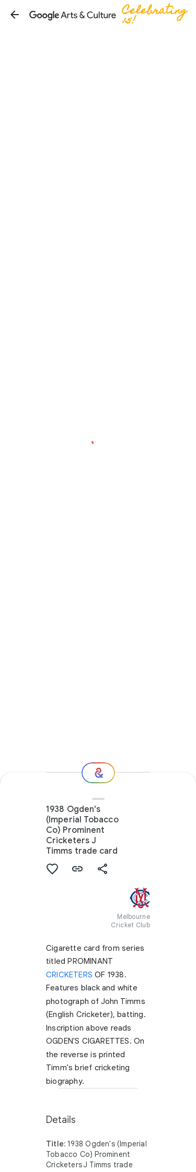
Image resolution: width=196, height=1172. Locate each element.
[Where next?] (98, 772)
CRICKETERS (69, 974)
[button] (14, 14)
